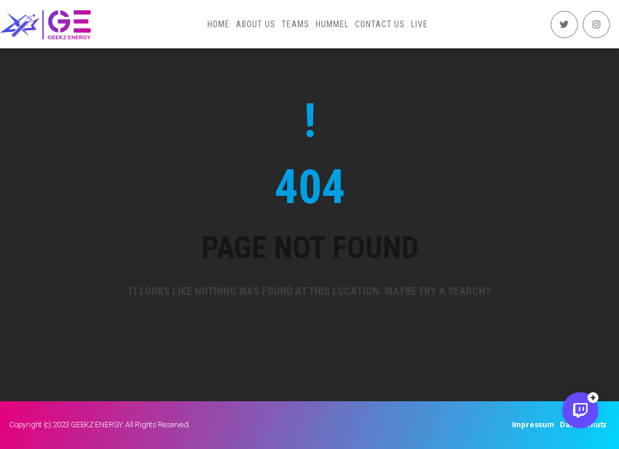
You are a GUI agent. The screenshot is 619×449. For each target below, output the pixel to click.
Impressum (533, 424)
